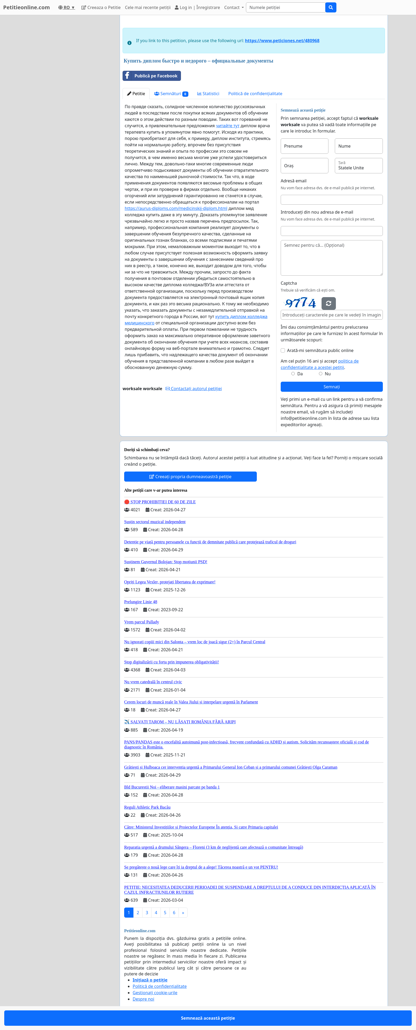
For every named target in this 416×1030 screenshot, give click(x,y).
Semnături (171, 94)
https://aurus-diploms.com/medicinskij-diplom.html (176, 208)
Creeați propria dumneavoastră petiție (190, 476)
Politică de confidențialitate (255, 93)
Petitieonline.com (26, 7)
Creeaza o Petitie (101, 7)
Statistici (208, 93)
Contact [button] (232, 7)
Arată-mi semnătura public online (320, 350)
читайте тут (228, 126)
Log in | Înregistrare (197, 7)
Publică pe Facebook (150, 76)
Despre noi (143, 999)
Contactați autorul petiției (194, 388)
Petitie (136, 93)
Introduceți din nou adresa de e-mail (317, 212)
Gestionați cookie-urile (155, 993)
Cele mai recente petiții (148, 7)
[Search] (286, 7)
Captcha (289, 283)
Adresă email (293, 181)
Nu (328, 374)
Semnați (332, 387)
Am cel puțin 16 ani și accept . (320, 364)
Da (300, 374)
